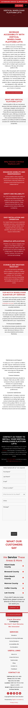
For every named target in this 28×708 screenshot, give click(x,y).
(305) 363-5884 (15, 680)
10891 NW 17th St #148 (16, 683)
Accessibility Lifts (14, 644)
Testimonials (14, 660)
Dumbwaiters (14, 647)
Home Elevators (14, 641)
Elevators (14, 635)
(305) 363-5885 (11, 459)
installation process (8, 303)
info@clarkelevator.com (16, 687)
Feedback (14, 669)
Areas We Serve (14, 657)
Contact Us (14, 607)
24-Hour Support (14, 614)
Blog (14, 663)
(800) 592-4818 (17, 676)
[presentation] (13, 526)
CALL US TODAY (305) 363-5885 (14, 92)
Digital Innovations (17, 699)
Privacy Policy (14, 702)
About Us (14, 654)
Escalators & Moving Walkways (14, 638)
